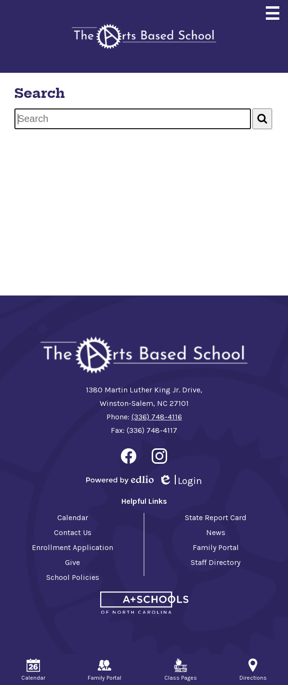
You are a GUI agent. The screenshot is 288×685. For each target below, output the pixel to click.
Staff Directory (215, 562)
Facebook (128, 458)
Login (180, 481)
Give (72, 562)
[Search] (262, 118)
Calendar (72, 517)
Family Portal (216, 547)
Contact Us (73, 532)
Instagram (159, 458)
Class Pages (180, 669)
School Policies (72, 577)
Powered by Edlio (120, 479)
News (215, 532)
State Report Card (216, 517)
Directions (253, 669)
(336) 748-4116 (156, 416)
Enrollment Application (72, 547)
